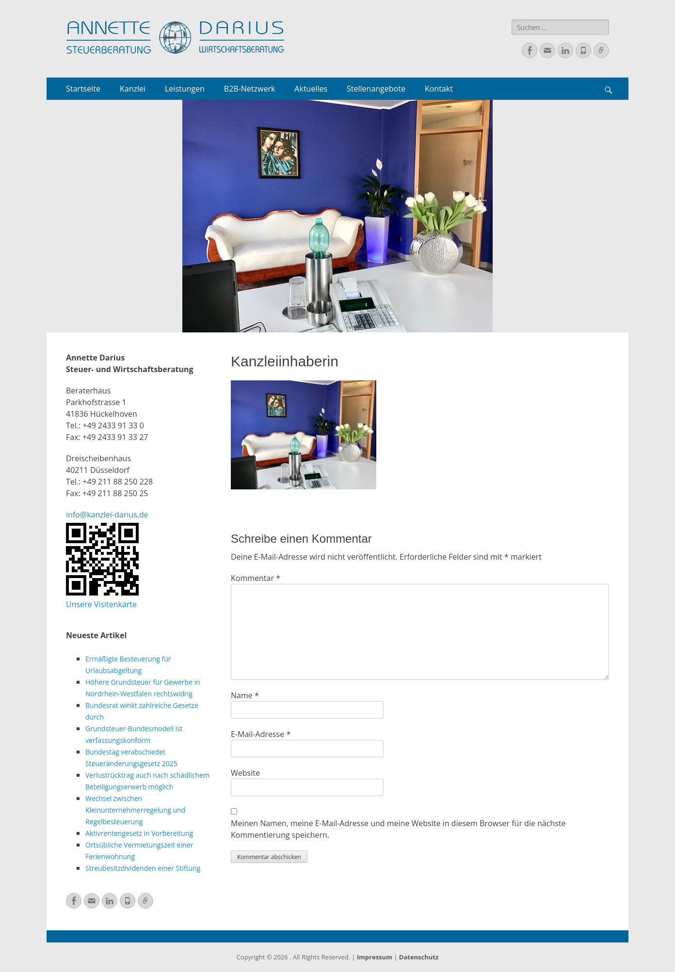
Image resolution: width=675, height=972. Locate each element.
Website (245, 773)
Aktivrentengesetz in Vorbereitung (139, 833)
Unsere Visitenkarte (101, 604)
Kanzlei (132, 88)
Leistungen (185, 88)
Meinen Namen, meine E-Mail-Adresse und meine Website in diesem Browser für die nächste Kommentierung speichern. (398, 829)
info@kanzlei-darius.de (107, 514)
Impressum (374, 957)
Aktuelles (310, 88)
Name (245, 695)
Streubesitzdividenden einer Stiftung (142, 868)
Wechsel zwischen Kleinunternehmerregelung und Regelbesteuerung (135, 810)
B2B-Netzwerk (249, 88)
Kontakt (439, 88)
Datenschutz (419, 957)
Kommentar (255, 578)
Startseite (83, 88)
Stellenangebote (376, 88)
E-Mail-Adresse (260, 734)
